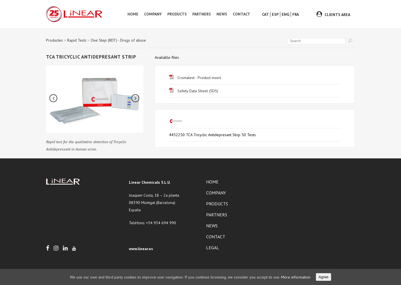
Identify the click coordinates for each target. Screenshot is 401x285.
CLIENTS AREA (337, 14)
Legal (212, 247)
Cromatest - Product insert (195, 77)
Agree (323, 277)
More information (295, 277)
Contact (215, 236)
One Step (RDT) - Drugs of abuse (118, 40)
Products (217, 204)
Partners (216, 214)
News (212, 225)
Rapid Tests (76, 40)
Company (216, 193)
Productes (54, 40)
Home (212, 182)
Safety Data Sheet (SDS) (193, 90)
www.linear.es (141, 248)
